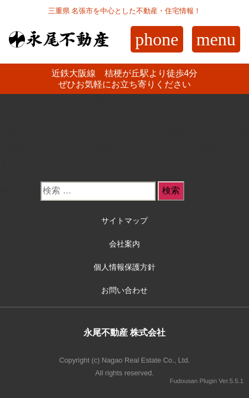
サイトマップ (124, 220)
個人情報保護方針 (124, 267)
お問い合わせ (124, 290)
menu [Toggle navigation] (216, 39)
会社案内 (124, 243)
